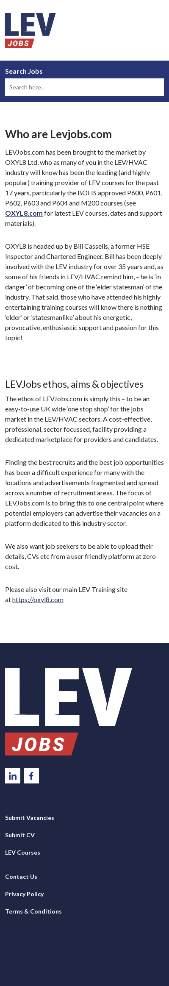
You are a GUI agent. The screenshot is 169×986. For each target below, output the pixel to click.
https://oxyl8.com (38, 599)
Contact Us (21, 876)
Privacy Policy (24, 893)
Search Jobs (24, 71)
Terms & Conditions (33, 911)
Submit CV (20, 835)
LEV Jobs (30, 30)
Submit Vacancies (29, 817)
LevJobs (68, 711)
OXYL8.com (24, 213)
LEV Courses (22, 852)
